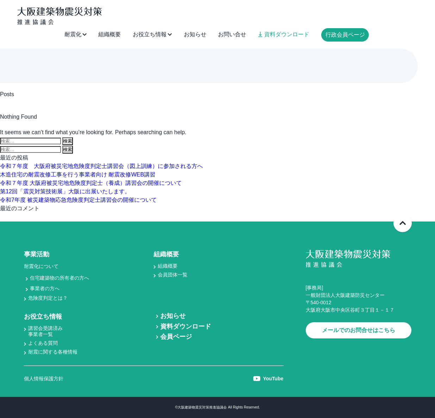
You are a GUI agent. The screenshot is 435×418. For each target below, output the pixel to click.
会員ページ (176, 336)
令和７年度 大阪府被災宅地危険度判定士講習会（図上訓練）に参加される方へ (101, 166)
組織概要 (109, 34)
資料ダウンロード (283, 34)
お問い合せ (232, 34)
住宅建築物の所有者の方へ (59, 278)
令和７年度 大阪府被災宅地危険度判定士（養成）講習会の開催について (91, 183)
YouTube (268, 378)
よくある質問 (43, 343)
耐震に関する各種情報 (52, 352)
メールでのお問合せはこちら (358, 330)
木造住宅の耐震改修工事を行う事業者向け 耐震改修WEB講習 (77, 174)
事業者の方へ (45, 288)
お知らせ (195, 34)
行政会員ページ (345, 35)
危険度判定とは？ (48, 298)
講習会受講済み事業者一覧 (45, 331)
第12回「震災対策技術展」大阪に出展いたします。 (65, 191)
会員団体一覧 (172, 274)
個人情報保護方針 (43, 378)
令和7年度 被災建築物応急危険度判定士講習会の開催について (78, 200)
